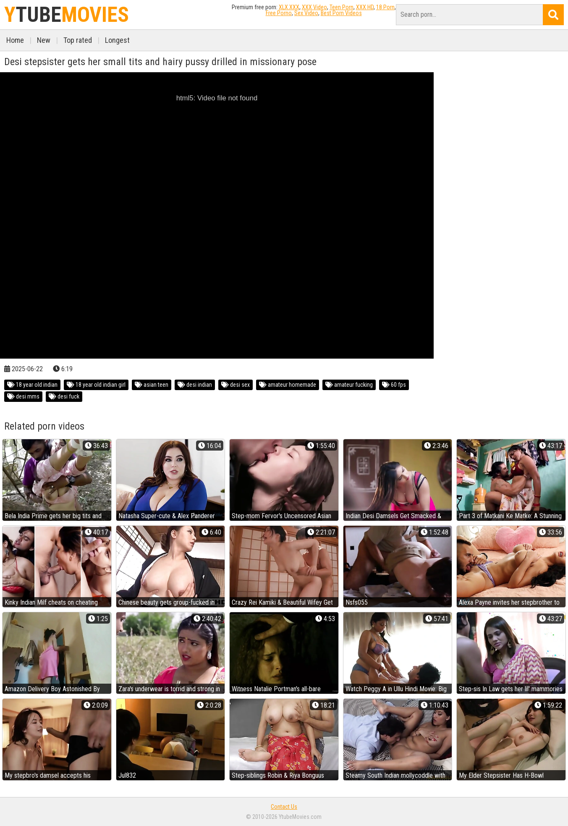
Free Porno (279, 13)
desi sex (235, 384)
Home (15, 40)
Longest (117, 40)
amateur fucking (349, 384)
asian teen (151, 384)
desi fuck (64, 396)
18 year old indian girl (96, 384)
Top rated (77, 40)
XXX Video (314, 7)
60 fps (394, 384)
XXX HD (365, 7)
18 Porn (385, 7)
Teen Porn (341, 7)
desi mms (23, 396)
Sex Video (306, 13)
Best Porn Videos (341, 13)
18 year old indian (32, 384)
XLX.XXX (289, 7)
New (43, 40)
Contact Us (284, 806)
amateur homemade (287, 384)
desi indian (195, 384)
